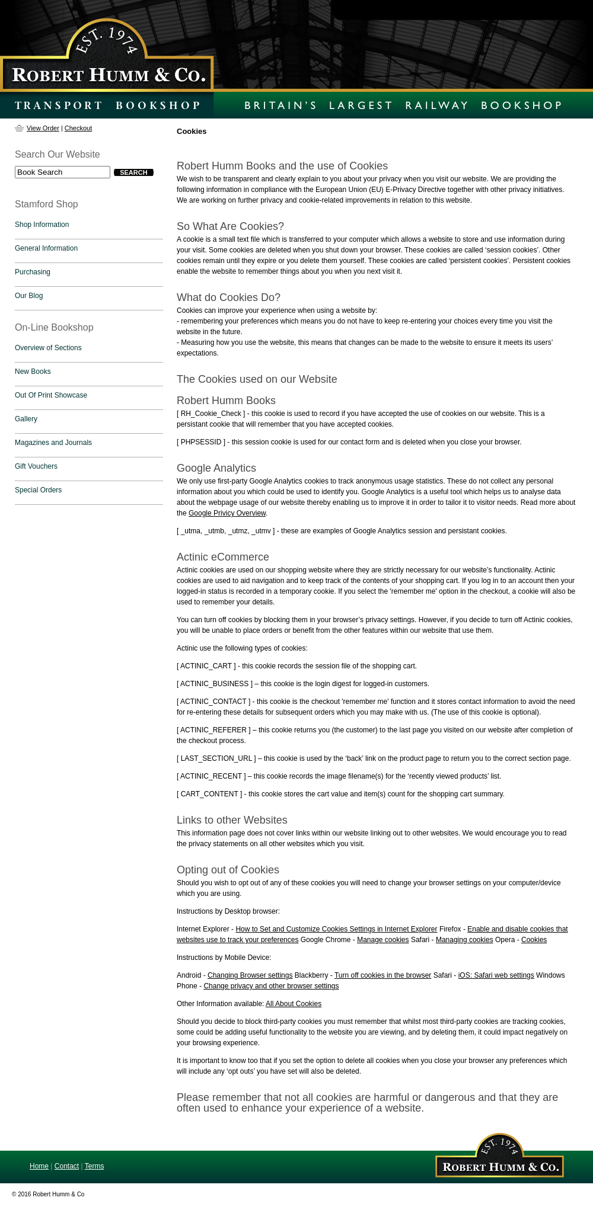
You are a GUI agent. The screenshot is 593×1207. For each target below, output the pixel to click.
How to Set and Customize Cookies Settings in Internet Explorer (336, 929)
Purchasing (32, 272)
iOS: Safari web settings (496, 975)
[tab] (89, 227)
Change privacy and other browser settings (271, 986)
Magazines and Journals (53, 442)
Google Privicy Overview (227, 513)
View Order (43, 128)
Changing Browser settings (250, 975)
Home (39, 1166)
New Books (33, 371)
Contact (67, 1166)
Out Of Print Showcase (51, 395)
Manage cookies (383, 940)
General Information (46, 248)
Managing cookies (464, 940)
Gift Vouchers (36, 466)
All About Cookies (293, 1004)
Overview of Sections (48, 348)
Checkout (78, 128)
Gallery (26, 419)
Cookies (534, 940)
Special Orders (38, 490)
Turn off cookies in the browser (382, 975)
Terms (94, 1166)
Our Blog (29, 296)
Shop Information (42, 224)
